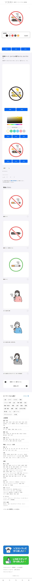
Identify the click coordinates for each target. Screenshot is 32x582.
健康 (4, 168)
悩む (7, 439)
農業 (21, 492)
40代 (23, 422)
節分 (16, 454)
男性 (4, 422)
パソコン (5, 498)
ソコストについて (7, 567)
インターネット (24, 498)
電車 (25, 476)
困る (14, 439)
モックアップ (13, 503)
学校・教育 (19, 402)
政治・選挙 (5, 476)
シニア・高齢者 (11, 423)
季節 (21, 399)
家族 (13, 429)
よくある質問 (19, 567)
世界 (23, 474)
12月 (16, 450)
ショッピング (19, 471)
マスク (4, 468)
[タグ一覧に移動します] (16, 580)
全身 (4, 433)
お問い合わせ (17, 569)
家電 (4, 471)
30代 (20, 422)
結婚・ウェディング (13, 465)
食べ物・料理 (22, 408)
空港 (10, 476)
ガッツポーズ (6, 440)
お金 (14, 402)
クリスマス (22, 457)
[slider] (14, 124)
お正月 (4, 454)
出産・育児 (5, 465)
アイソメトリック (8, 414)
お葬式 (22, 465)
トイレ (14, 471)
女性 (7, 422)
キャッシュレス (13, 473)
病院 (26, 465)
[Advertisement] (16, 42)
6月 (24, 448)
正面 (13, 433)
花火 (7, 457)
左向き (24, 433)
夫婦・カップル (18, 429)
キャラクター (11, 474)
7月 (27, 448)
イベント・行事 (7, 402)
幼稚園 (22, 423)
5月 (22, 448)
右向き (21, 433)
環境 (13, 405)
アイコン (19, 503)
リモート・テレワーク (8, 483)
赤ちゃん (18, 423)
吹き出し (5, 503)
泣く (19, 439)
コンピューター (6, 499)
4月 (19, 448)
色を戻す (26, 35)
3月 (17, 448)
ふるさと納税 (18, 490)
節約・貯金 (19, 473)
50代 (26, 422)
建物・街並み (7, 405)
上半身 (7, 433)
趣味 (4, 474)
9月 (6, 450)
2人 (6, 429)
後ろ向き (5, 435)
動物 (22, 405)
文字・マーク (16, 411)
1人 (4, 429)
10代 (14, 422)
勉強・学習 (21, 483)
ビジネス (15, 399)
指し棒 (19, 440)
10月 (9, 450)
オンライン (16, 483)
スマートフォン (17, 498)
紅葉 (18, 457)
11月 (12, 450)
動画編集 (12, 499)
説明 (14, 440)
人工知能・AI (16, 492)
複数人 (9, 429)
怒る (17, 439)
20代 (17, 422)
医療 (26, 405)
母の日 (25, 454)
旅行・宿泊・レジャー (16, 476)
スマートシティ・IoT (7, 490)
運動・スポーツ (18, 468)
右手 (9, 435)
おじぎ (23, 439)
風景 (16, 474)
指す (17, 440)
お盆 (10, 457)
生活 (25, 402)
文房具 (7, 471)
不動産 (11, 485)
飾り (9, 503)
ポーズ (9, 399)
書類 (11, 471)
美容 (16, 408)
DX (14, 490)
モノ (9, 168)
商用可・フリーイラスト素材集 (20, 2)
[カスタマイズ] (29, 580)
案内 (11, 440)
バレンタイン (20, 454)
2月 (14, 448)
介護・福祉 (6, 408)
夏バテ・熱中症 (10, 468)
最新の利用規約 (14, 180)
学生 (4, 425)
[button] (4, 36)
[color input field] (15, 127)
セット (23, 503)
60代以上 (5, 423)
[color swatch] (8, 131)
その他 (15, 414)
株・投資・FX (6, 485)
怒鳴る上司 (16, 386)
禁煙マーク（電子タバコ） (16, 381)
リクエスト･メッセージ (8, 569)
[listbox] (14, 120)
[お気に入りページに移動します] (22, 580)
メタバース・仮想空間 (8, 492)
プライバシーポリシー (8, 571)
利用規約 (14, 567)
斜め (18, 433)
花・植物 (19, 474)
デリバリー (25, 473)
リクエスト (5, 171)
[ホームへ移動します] (3, 580)
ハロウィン (14, 457)
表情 (4, 439)
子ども (25, 423)
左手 (12, 435)
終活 (19, 465)
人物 (5, 399)
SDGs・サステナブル (7, 489)
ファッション (6, 473)
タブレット (10, 498)
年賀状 (8, 454)
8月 (4, 450)
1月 (12, 448)
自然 (17, 405)
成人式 (12, 454)
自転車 (4, 477)
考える (10, 439)
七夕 (4, 457)
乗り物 (5, 411)
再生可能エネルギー (17, 489)
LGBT (10, 422)
